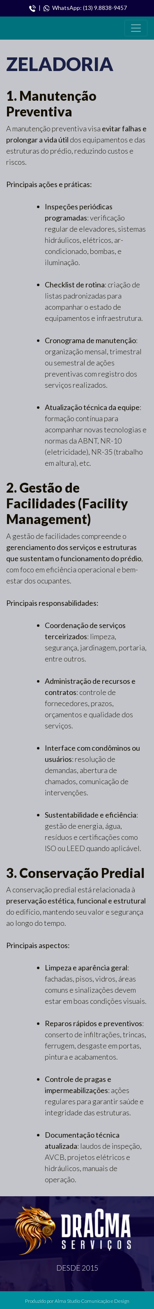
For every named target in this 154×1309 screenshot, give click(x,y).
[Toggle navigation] (135, 28)
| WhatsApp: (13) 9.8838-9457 (78, 7)
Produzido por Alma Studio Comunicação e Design (77, 1301)
